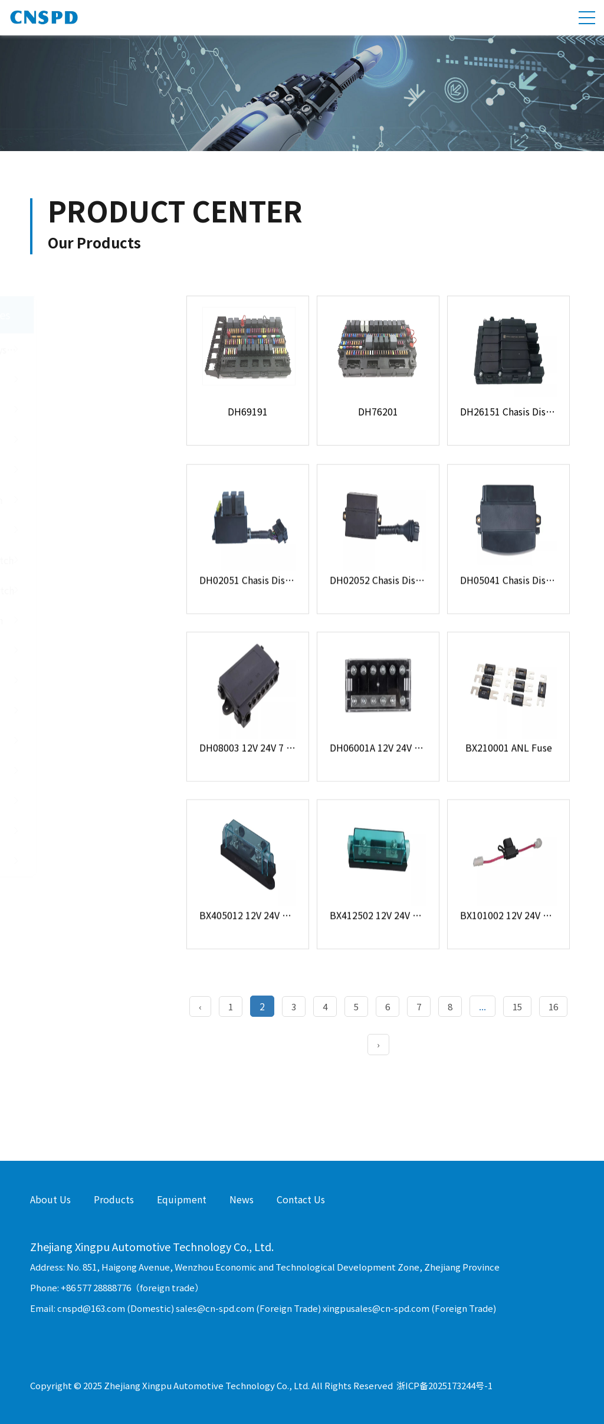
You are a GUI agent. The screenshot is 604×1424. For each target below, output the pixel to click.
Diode (93, 741)
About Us (50, 1199)
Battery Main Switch (93, 620)
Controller (93, 470)
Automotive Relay (93, 680)
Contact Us (301, 1199)
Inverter (93, 861)
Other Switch (93, 650)
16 (553, 1006)
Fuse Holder (93, 379)
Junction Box (93, 409)
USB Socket (93, 440)
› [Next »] (378, 1044)
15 (517, 1006)
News (241, 1199)
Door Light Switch (93, 530)
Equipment (181, 1199)
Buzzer (93, 801)
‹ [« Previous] (200, 1006)
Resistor (93, 771)
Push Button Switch (93, 500)
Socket (93, 831)
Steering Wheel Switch (93, 590)
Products (114, 1199)
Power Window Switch (93, 560)
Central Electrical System (96, 349)
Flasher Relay (93, 710)
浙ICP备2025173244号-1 (444, 1385)
